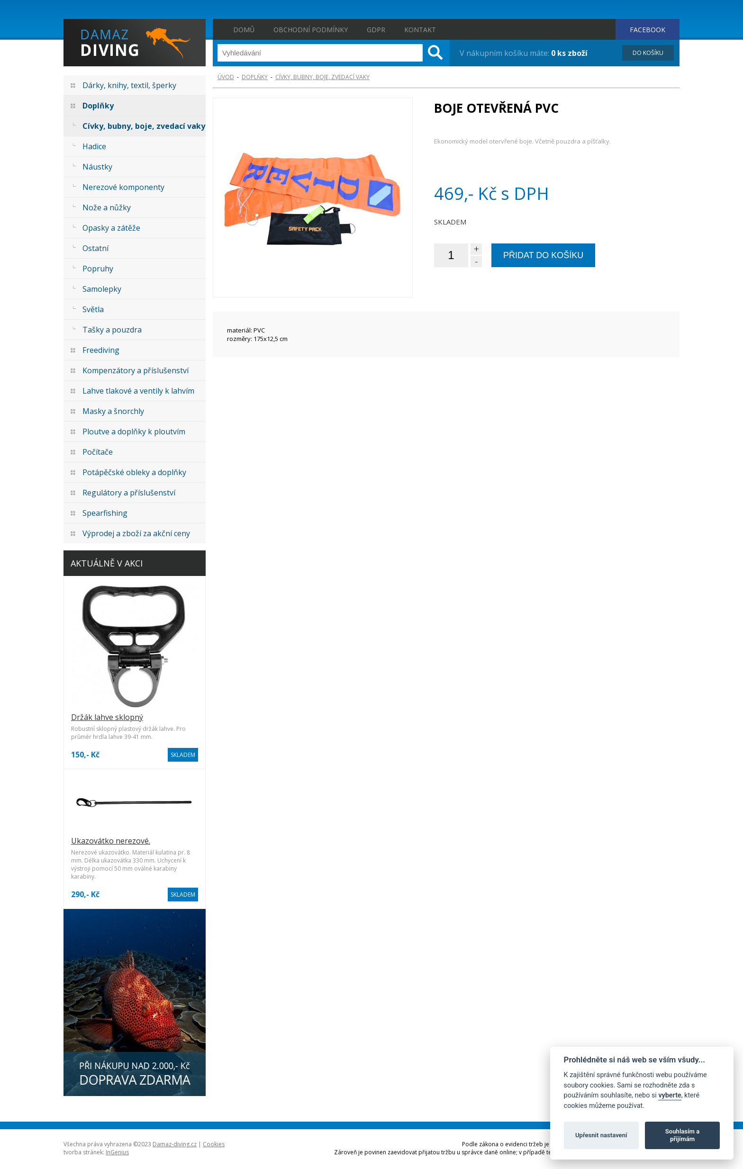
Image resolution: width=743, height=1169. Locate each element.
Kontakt (420, 29)
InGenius (117, 1152)
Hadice (94, 146)
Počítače (97, 452)
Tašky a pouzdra (112, 329)
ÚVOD (225, 77)
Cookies (214, 1144)
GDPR (376, 29)
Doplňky (98, 105)
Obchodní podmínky (310, 29)
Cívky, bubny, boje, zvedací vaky (143, 126)
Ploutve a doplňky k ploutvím (133, 431)
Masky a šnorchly (113, 411)
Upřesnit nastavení (601, 1135)
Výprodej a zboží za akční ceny (136, 533)
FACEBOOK (647, 29)
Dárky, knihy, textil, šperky (129, 85)
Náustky (97, 167)
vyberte (669, 1095)
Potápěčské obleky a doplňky (134, 472)
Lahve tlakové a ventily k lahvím (138, 391)
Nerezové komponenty (123, 187)
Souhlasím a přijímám (682, 1135)
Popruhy (97, 268)
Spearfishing (104, 513)
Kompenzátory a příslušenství (135, 370)
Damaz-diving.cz (175, 1144)
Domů (243, 29)
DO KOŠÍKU (648, 53)
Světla (93, 309)
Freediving (100, 350)
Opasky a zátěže (111, 228)
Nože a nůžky (106, 207)
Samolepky (101, 289)
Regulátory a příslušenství (128, 492)
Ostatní (95, 248)
